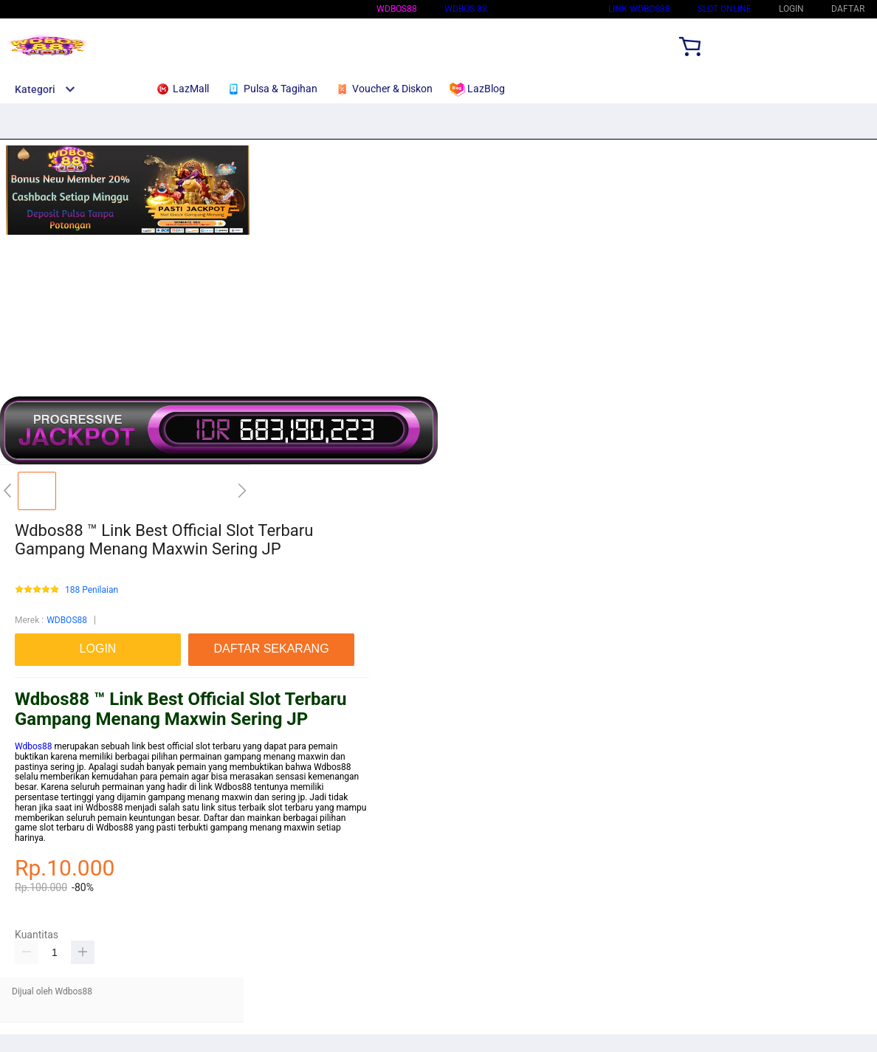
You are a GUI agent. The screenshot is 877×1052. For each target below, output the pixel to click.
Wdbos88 (33, 746)
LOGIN (791, 9)
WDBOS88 (396, 9)
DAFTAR (847, 9)
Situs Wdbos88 (548, 9)
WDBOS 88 (465, 9)
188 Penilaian (91, 590)
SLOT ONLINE (725, 9)
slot (275, 807)
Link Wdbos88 (639, 9)
